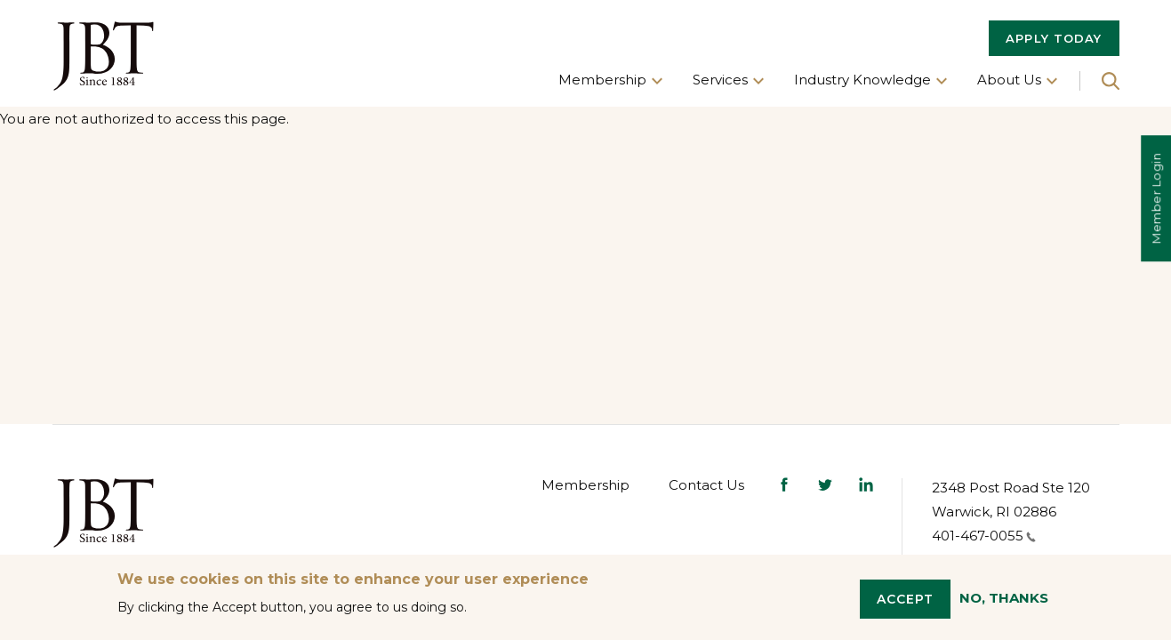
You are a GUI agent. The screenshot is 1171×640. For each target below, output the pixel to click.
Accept (905, 599)
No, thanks (1003, 597)
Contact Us (706, 484)
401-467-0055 (984, 535)
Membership (585, 484)
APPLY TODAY (1054, 38)
